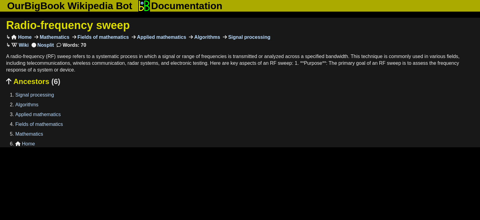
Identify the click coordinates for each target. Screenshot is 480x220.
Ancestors (33, 81)
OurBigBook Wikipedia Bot (69, 5)
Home (21, 37)
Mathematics (53, 37)
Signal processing (248, 37)
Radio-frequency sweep (68, 25)
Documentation (180, 6)
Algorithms (206, 37)
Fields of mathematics (102, 37)
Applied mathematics (161, 37)
